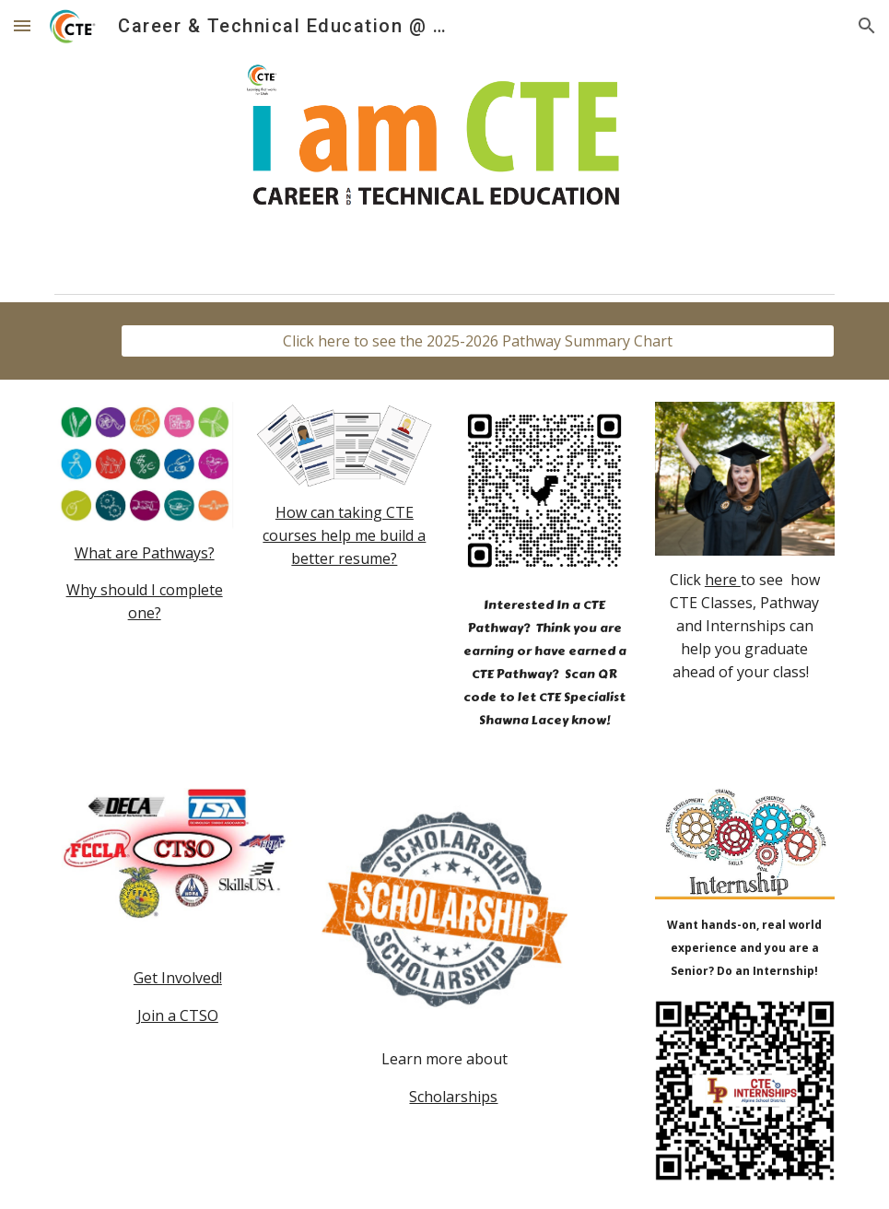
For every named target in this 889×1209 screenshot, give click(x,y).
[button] (22, 25)
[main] (144, 584)
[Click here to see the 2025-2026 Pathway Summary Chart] (478, 341)
